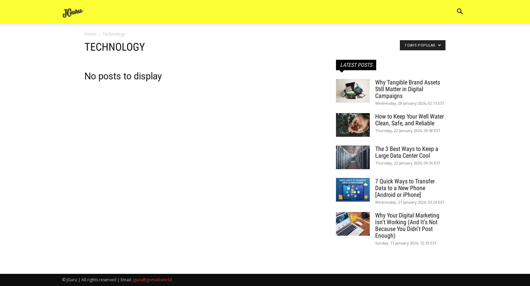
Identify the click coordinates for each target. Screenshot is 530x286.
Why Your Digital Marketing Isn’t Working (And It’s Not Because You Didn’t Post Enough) (407, 225)
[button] (460, 12)
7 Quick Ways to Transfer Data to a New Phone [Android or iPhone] (405, 188)
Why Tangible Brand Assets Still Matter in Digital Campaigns (407, 89)
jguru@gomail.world (152, 280)
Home (90, 34)
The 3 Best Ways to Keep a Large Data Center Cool (406, 152)
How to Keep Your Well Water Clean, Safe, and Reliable (409, 120)
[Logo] (73, 12)
